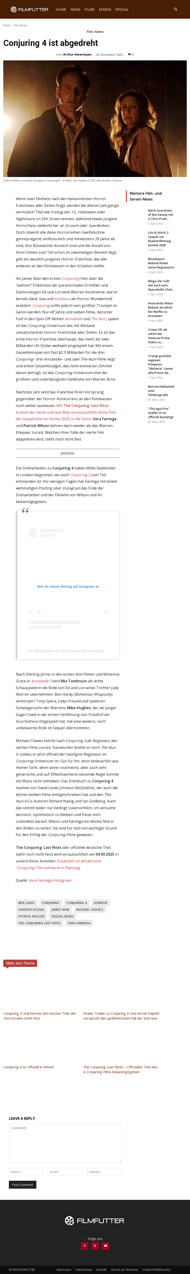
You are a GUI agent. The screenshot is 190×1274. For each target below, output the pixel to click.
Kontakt (102, 1270)
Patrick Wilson (31, 916)
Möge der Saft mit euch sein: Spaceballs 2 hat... (161, 285)
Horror (100, 903)
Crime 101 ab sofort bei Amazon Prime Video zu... (159, 335)
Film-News (20, 25)
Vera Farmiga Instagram (50, 880)
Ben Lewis (26, 903)
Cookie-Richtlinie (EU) (156, 1270)
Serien (105, 9)
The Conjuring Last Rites (39, 923)
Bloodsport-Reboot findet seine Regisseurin (161, 263)
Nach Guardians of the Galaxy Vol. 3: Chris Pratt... (161, 214)
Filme (90, 9)
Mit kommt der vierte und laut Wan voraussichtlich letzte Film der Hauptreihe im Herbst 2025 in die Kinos (66, 412)
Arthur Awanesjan (77, 54)
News (75, 9)
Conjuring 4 (76, 903)
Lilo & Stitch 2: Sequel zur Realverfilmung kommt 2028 (159, 238)
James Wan (60, 909)
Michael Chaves (89, 909)
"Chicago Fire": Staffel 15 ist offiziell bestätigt (160, 412)
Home (61, 9)
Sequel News (63, 916)
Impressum (63, 1270)
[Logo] (31, 9)
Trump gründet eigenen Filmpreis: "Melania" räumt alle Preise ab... (160, 364)
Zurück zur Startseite (124, 1270)
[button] (175, 9)
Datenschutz (84, 1270)
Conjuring (50, 903)
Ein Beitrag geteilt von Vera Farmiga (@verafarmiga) (66, 651)
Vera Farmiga (79, 923)
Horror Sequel (31, 909)
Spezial (122, 9)
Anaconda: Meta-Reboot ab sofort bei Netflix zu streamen (160, 309)
